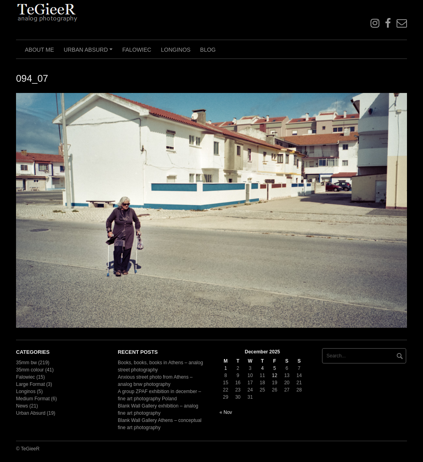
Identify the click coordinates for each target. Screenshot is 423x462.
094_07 (32, 78)
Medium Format (33, 398)
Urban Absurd (89, 52)
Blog (208, 49)
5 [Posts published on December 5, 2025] (274, 368)
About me (39, 49)
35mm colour (30, 370)
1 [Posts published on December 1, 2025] (225, 368)
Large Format (30, 384)
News (22, 406)
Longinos (176, 49)
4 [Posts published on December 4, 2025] (262, 368)
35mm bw (26, 362)
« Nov (226, 412)
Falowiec (136, 49)
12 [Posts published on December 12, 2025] (274, 375)
